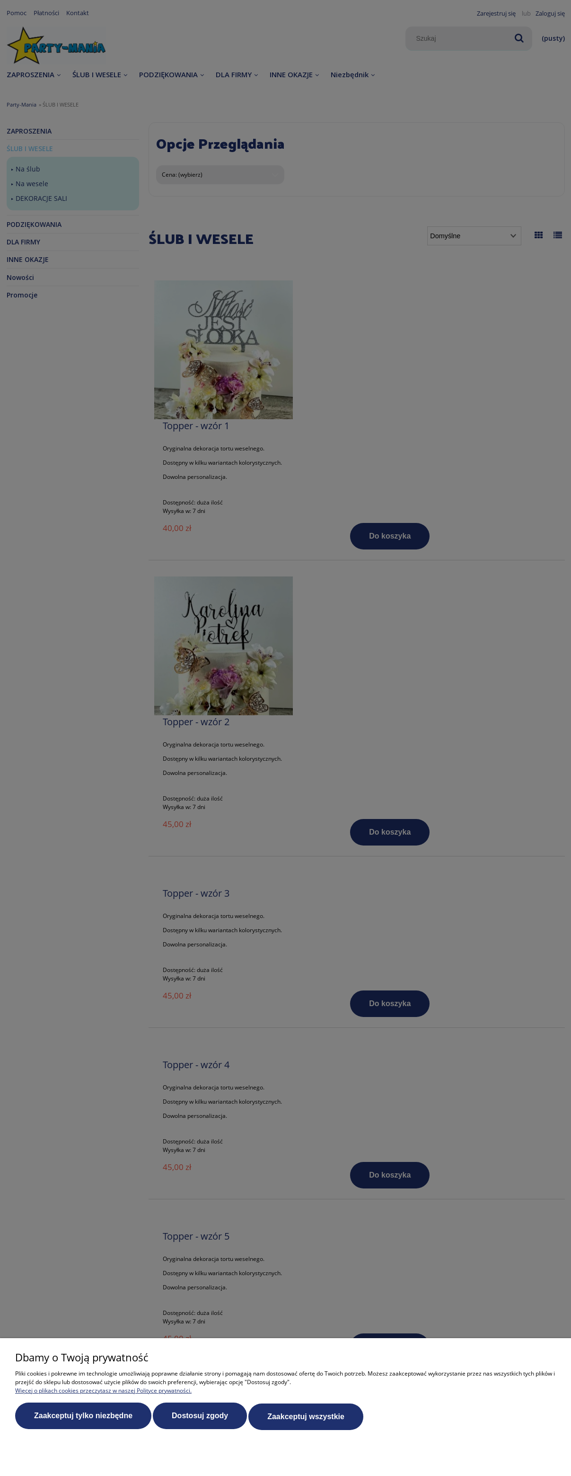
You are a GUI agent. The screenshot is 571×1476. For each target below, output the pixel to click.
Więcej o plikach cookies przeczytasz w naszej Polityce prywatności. (103, 1392)
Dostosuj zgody (200, 1417)
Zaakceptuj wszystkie (305, 1417)
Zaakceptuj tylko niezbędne (83, 1417)
